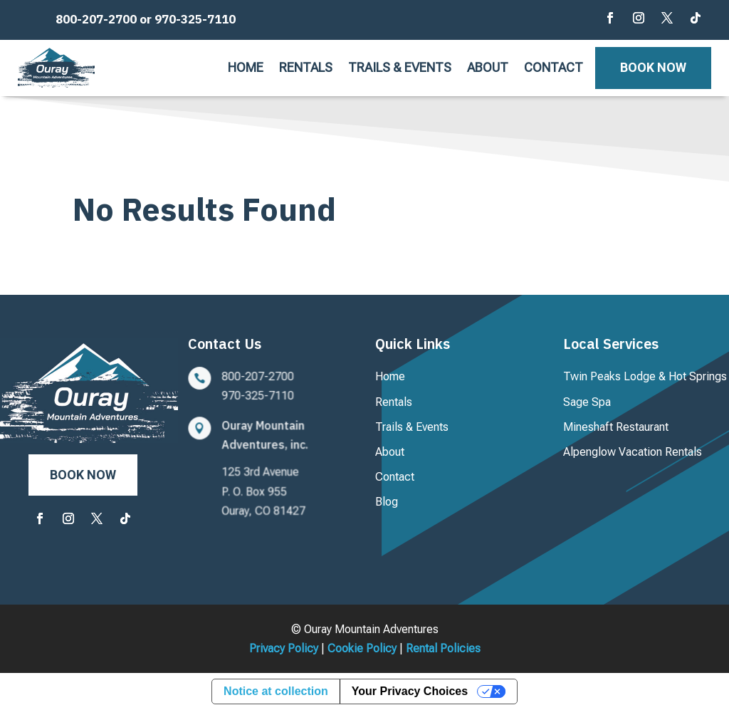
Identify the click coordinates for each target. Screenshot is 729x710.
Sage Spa (587, 402)
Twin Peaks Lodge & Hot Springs (645, 376)
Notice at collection (276, 691)
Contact (553, 69)
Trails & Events (399, 69)
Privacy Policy (283, 648)
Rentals (305, 69)
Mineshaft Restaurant (615, 427)
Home (245, 69)
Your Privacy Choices (410, 691)
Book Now (653, 67)
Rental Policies (443, 648)
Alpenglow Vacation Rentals (632, 452)
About (487, 69)
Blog (386, 501)
